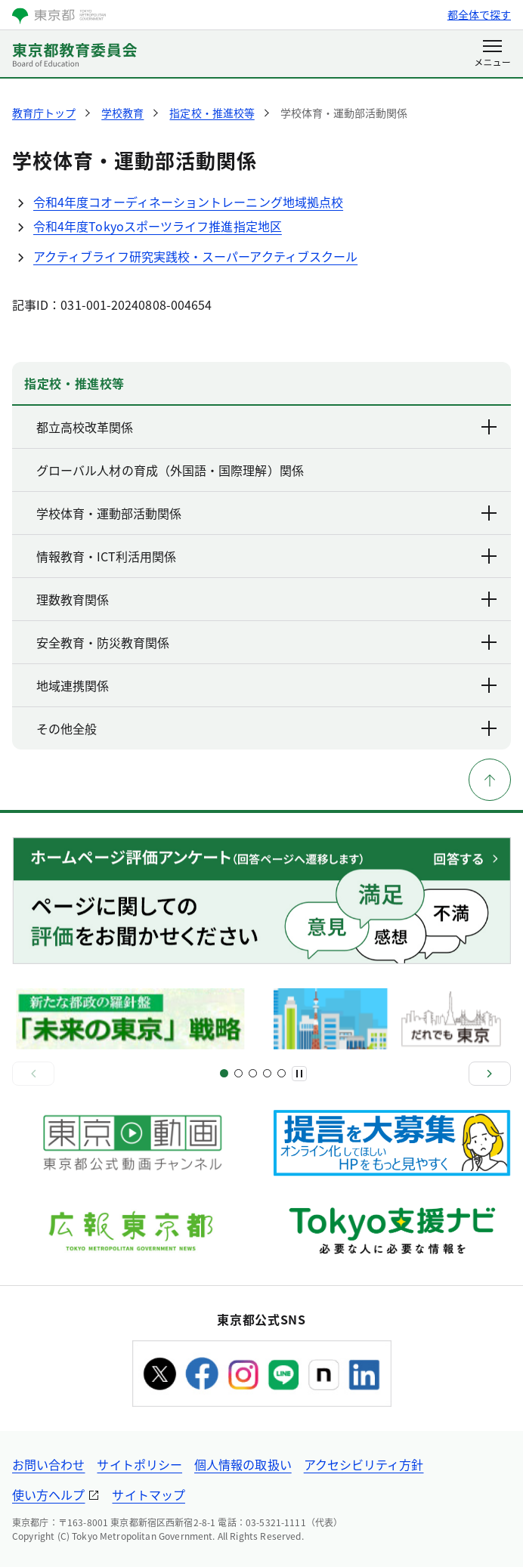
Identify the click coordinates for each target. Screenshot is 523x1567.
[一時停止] (299, 1073)
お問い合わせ (48, 1464)
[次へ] (490, 1074)
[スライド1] (224, 1073)
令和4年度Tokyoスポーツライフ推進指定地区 (157, 226)
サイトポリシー (139, 1464)
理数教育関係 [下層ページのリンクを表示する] (267, 599)
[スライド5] (253, 1073)
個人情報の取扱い (243, 1464)
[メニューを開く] (492, 54)
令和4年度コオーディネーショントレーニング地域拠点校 (188, 202)
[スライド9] (281, 1073)
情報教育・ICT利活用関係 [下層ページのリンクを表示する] (267, 556)
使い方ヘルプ (48, 1494)
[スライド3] (238, 1073)
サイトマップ (148, 1494)
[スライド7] (267, 1073)
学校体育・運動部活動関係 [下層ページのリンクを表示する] (267, 513)
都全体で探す (479, 14)
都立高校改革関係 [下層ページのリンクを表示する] (267, 427)
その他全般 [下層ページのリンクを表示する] (267, 728)
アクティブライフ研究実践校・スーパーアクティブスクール (195, 256)
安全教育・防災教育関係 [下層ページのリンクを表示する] (267, 642)
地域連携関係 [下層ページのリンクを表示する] (267, 685)
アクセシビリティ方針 (364, 1464)
